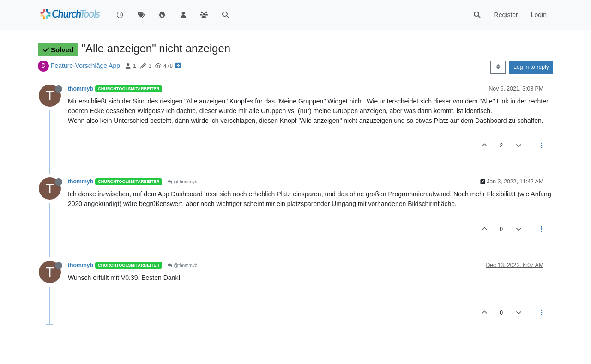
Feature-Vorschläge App (85, 65)
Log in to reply (531, 67)
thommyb (80, 88)
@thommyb (182, 181)
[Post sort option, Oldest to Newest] (498, 67)
